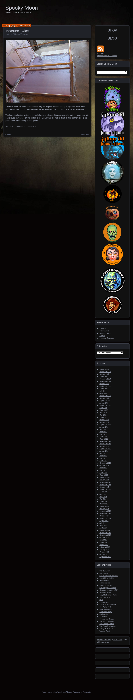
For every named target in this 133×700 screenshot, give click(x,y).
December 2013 (105, 533)
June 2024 (103, 393)
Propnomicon (104, 602)
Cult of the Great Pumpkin (108, 576)
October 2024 (104, 384)
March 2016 (103, 475)
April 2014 (103, 528)
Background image (104, 640)
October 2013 (104, 537)
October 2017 (104, 446)
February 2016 (104, 477)
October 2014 (104, 516)
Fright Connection (105, 585)
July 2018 (102, 429)
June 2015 (103, 497)
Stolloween (103, 617)
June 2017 (103, 456)
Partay (9, 134)
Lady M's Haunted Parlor (108, 595)
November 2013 (105, 535)
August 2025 (103, 376)
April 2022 (103, 408)
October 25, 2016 (24, 26)
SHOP (112, 30)
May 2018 (103, 434)
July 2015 (102, 494)
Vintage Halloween (106, 629)
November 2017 (105, 444)
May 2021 (103, 415)
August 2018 (103, 427)
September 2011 (105, 557)
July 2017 (102, 453)
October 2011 (104, 554)
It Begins (102, 328)
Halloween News (105, 592)
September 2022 (105, 405)
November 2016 (105, 463)
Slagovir (102, 336)
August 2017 (103, 451)
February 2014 (104, 530)
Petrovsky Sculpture (106, 338)
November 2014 (105, 513)
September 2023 (105, 401)
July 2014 (102, 523)
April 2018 (103, 437)
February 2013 (104, 547)
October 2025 (104, 374)
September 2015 (105, 489)
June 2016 (103, 468)
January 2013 (104, 549)
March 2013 (103, 545)
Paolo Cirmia (117, 640)
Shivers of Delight (105, 612)
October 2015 (104, 487)
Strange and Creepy (106, 619)
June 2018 (103, 432)
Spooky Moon (21, 8)
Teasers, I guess (105, 333)
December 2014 (105, 511)
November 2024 (105, 381)
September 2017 (105, 449)
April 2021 (103, 417)
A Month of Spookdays (21, 34)
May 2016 (103, 470)
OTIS (101, 600)
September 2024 (105, 386)
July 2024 (102, 391)
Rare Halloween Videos (107, 604)
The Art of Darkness (106, 621)
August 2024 (103, 389)
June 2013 (103, 540)
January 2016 (104, 480)
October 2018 (104, 422)
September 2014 (105, 518)
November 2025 (105, 372)
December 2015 (105, 482)
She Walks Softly (105, 607)
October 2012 (104, 552)
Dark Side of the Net (106, 578)
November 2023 (105, 396)
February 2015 (104, 506)
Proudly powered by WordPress (53, 692)
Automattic (87, 692)
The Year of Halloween (107, 626)
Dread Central (104, 580)
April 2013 (103, 542)
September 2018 (105, 425)
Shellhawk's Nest (105, 609)
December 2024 (105, 379)
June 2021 (103, 413)
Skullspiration (104, 614)
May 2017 (103, 458)
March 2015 (103, 504)
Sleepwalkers (104, 331)
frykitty (13, 26)
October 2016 (104, 465)
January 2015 (104, 509)
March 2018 (103, 439)
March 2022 (103, 410)
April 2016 (103, 473)
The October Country (106, 624)
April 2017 (103, 461)
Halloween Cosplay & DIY (108, 590)
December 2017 (105, 441)
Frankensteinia (104, 583)
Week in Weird (104, 631)
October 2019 (104, 420)
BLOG (112, 38)
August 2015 (103, 492)
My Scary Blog (104, 597)
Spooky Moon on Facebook (107, 56)
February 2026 (104, 369)
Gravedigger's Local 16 (107, 588)
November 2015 (105, 485)
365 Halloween (104, 571)
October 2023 (104, 398)
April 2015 (103, 501)
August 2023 (103, 403)
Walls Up (84, 134)
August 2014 (103, 521)
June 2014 (103, 525)
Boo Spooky (103, 573)
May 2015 (103, 499)
